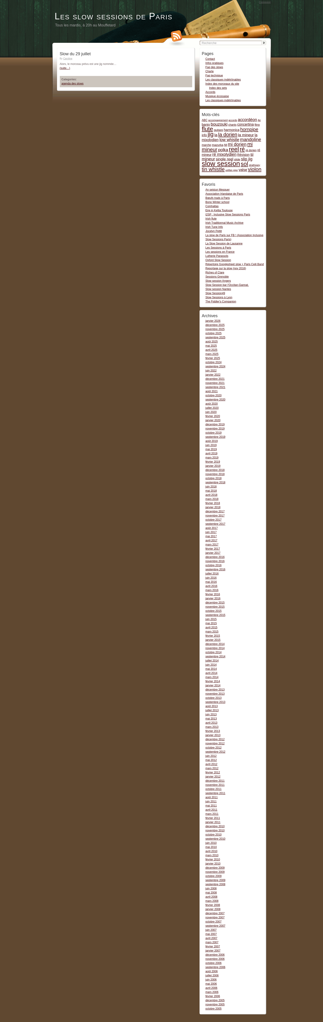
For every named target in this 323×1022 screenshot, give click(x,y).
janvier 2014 (213, 685)
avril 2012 (211, 764)
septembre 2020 (216, 399)
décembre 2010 (215, 826)
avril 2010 (211, 851)
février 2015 (213, 635)
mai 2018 (211, 490)
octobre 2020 (214, 395)
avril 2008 (211, 896)
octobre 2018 (214, 478)
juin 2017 (211, 532)
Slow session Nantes (218, 289)
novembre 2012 (215, 743)
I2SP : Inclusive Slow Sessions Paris (228, 214)
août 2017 (212, 528)
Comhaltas (212, 206)
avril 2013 (211, 722)
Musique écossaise (217, 96)
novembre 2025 (215, 329)
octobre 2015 (214, 611)
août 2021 (212, 391)
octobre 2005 (214, 1008)
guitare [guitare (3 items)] (218, 130)
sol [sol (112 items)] (244, 164)
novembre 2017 (215, 515)
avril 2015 (211, 627)
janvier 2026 (213, 320)
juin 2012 (211, 756)
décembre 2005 (215, 1000)
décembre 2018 (215, 470)
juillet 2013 (212, 710)
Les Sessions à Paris (218, 247)
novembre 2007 (215, 917)
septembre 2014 (216, 656)
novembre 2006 (215, 959)
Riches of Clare (215, 272)
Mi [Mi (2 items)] (225, 145)
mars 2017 (212, 544)
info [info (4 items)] (204, 135)
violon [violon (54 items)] (254, 169)
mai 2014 (211, 669)
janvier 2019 (213, 465)
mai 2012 (211, 760)
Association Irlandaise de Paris (224, 193)
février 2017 (213, 548)
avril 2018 (211, 494)
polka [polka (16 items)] (223, 149)
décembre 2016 (215, 557)
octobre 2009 (214, 876)
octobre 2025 (214, 333)
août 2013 (212, 706)
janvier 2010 (213, 863)
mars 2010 (212, 855)
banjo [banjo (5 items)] (206, 124)
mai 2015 (211, 623)
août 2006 (212, 971)
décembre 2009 (215, 867)
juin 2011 (211, 801)
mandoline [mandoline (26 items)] (250, 139)
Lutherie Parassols (217, 256)
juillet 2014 (212, 660)
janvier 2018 (213, 507)
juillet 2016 (212, 573)
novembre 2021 (215, 383)
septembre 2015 (216, 615)
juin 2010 (211, 843)
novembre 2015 (215, 606)
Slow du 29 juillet (75, 54)
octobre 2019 (214, 432)
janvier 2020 (213, 420)
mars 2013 (212, 727)
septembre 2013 (216, 702)
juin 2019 (211, 445)
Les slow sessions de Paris (114, 16)
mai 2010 (211, 847)
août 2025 (212, 341)
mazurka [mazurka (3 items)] (217, 145)
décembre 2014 (215, 644)
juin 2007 (211, 930)
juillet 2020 (212, 407)
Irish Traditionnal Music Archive (224, 222)
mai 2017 (211, 536)
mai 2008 (211, 892)
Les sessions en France (220, 251)
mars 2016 (212, 590)
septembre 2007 (216, 925)
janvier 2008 (213, 909)
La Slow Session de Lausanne (224, 243)
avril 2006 (211, 988)
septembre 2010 (216, 838)
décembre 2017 (215, 511)
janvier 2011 (213, 822)
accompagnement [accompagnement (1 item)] (218, 120)
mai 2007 (211, 934)
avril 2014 (211, 673)
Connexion (265, 2)
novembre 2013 (215, 693)
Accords (210, 92)
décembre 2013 (215, 689)
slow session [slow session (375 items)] (221, 163)
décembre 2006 (215, 954)
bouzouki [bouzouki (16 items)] (219, 124)
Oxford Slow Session (218, 260)
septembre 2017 (216, 524)
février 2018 (213, 503)
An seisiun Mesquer (218, 189)
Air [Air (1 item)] (259, 120)
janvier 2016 (213, 598)
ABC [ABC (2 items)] (205, 120)
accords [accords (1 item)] (233, 120)
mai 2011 (211, 805)
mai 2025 (211, 345)
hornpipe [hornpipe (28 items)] (249, 129)
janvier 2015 (213, 640)
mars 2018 (212, 499)
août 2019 (212, 441)
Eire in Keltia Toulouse (219, 210)
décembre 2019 (215, 424)
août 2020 (212, 403)
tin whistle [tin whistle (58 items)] (213, 169)
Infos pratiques (215, 63)
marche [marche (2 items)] (206, 145)
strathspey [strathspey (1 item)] (254, 165)
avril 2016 (211, 586)
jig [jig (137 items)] (211, 134)
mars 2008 (212, 901)
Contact (210, 59)
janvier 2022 (213, 374)
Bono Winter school (217, 202)
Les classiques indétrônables (223, 79)
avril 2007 (211, 938)
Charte (210, 71)
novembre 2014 (215, 648)
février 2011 (213, 818)
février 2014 (213, 681)
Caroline (67, 58)
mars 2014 (212, 677)
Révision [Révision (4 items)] (243, 155)
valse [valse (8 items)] (243, 170)
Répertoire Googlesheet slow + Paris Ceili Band (235, 264)
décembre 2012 (215, 739)
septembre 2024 (216, 366)
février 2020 (213, 416)
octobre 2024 (214, 362)
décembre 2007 (215, 913)
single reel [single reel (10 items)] (224, 159)
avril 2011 (211, 809)
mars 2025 (212, 354)
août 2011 (212, 797)
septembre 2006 (216, 967)
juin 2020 (211, 412)
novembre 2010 (215, 830)
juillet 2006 (212, 975)
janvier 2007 (213, 950)
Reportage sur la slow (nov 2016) (226, 268)
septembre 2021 (216, 387)
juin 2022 (211, 370)
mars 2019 (212, 457)
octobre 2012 (214, 747)
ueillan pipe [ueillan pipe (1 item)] (231, 170)
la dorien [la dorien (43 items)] (227, 134)
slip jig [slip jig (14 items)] (246, 159)
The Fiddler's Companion (221, 301)
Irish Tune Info (214, 227)
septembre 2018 (216, 482)
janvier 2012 (213, 776)
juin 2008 (211, 888)
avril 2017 (211, 540)
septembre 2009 (216, 880)
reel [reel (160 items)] (234, 149)
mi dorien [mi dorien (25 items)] (237, 144)
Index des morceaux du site (222, 83)
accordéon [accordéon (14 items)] (247, 119)
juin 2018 (211, 486)
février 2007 (213, 946)
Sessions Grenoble (217, 276)
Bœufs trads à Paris (218, 198)
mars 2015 (212, 631)
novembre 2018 (215, 474)
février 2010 (213, 859)
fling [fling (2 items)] (257, 124)
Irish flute (211, 218)
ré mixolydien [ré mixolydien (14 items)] (224, 154)
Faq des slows (214, 67)
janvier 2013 (213, 735)
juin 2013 (211, 714)
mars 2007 (212, 942)
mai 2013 (211, 718)
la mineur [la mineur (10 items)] (246, 135)
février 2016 (213, 594)
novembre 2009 (215, 872)
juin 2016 (211, 577)
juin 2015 (211, 619)
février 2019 (213, 461)
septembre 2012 (216, 751)
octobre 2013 (214, 698)
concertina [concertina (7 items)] (245, 124)
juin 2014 (211, 664)
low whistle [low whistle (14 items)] (229, 139)
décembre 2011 (215, 780)
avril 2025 (211, 349)
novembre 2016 (215, 561)
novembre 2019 (215, 428)
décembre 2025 (215, 325)
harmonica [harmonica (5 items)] (232, 130)
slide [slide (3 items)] (237, 159)
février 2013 (213, 731)
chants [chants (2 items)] (232, 124)
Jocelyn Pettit (214, 231)
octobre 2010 (214, 834)
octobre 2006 (214, 963)
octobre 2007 (214, 921)
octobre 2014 (214, 652)
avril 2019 (211, 453)
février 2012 (213, 772)
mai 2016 (211, 582)
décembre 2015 (215, 602)
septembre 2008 (216, 884)
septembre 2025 (216, 337)
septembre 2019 (216, 436)
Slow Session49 (215, 293)
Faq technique (214, 75)
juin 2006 (211, 979)
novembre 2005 (215, 1004)
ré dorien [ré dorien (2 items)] (251, 150)
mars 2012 (212, 768)
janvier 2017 (213, 553)
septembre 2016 (216, 569)
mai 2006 (211, 983)
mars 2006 (212, 992)
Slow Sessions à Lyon (219, 297)
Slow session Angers (218, 280)
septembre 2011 (216, 793)
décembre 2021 (215, 378)
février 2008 (213, 905)
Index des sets (218, 88)
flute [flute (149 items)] (207, 128)
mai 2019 (211, 449)
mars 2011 (212, 814)
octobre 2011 (214, 789)
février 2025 (213, 358)
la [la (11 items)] (215, 135)
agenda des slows (72, 83)
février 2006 (213, 996)
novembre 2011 (215, 785)
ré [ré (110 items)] (242, 149)
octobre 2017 (214, 519)
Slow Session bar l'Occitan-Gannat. (227, 285)
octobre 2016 (214, 565)
